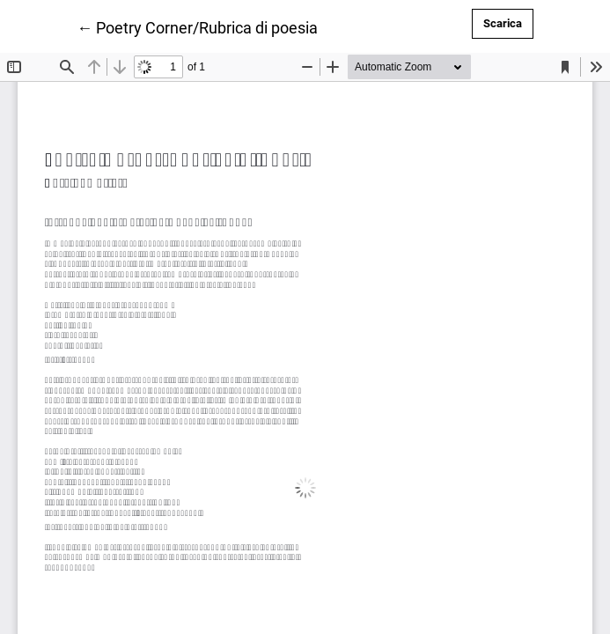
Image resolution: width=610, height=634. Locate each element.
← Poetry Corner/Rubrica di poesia (197, 26)
